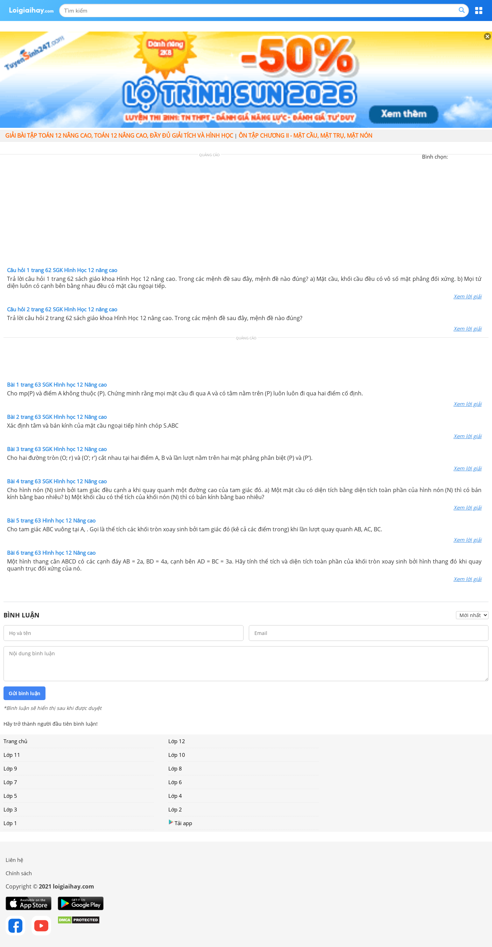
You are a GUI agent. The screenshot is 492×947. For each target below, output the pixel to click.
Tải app (180, 823)
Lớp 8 (175, 768)
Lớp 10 (176, 754)
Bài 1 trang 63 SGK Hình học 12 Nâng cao (57, 384)
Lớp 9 (10, 768)
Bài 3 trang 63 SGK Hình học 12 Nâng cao (57, 448)
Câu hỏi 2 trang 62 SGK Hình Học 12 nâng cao (62, 309)
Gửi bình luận (24, 693)
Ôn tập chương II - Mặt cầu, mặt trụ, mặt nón (305, 135)
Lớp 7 (10, 782)
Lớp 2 (175, 809)
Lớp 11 (11, 754)
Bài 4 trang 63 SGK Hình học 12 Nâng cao (57, 481)
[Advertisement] (246, 212)
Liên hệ (14, 859)
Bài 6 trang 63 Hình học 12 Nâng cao (51, 552)
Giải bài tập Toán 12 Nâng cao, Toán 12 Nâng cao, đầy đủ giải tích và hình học (119, 135)
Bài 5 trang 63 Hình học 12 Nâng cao (51, 520)
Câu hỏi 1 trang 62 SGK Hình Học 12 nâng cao (62, 270)
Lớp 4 (175, 795)
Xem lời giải (468, 296)
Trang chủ (15, 741)
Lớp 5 (10, 795)
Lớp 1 (10, 823)
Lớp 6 (175, 782)
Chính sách (19, 873)
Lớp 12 (176, 741)
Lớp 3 (10, 809)
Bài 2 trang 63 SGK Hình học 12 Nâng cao (57, 416)
